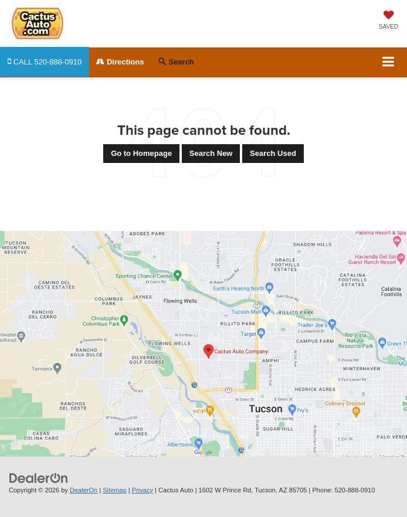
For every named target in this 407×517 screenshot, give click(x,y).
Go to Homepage (141, 153)
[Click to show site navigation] (388, 62)
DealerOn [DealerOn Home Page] (83, 490)
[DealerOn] (39, 478)
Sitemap (115, 490)
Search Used (273, 153)
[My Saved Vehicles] (388, 21)
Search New (211, 153)
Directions (120, 61)
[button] (44, 62)
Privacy (142, 490)
